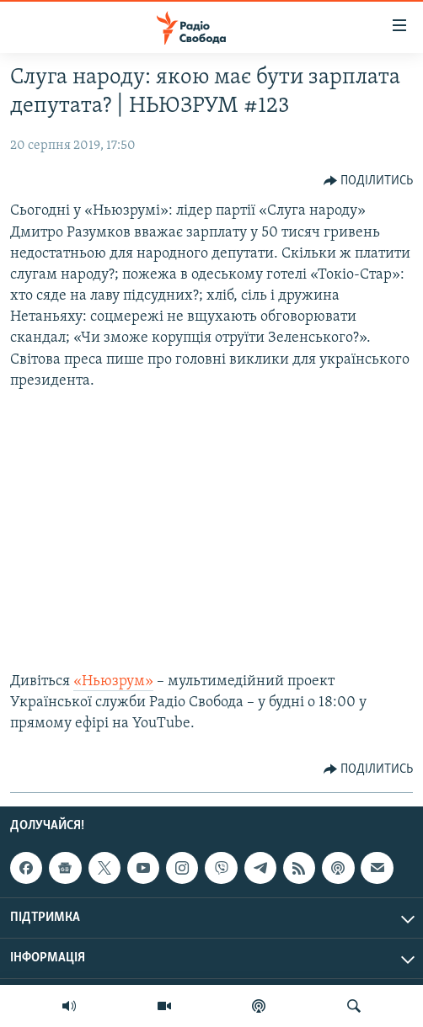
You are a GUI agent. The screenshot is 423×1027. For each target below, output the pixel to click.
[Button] (369, 181)
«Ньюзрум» (113, 681)
